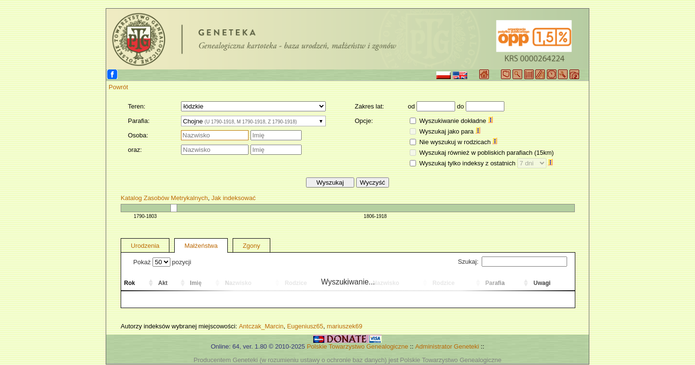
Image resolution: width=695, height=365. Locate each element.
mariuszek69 (344, 326)
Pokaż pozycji (162, 262)
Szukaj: (512, 261)
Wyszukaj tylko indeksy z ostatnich (486, 163)
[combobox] (253, 121)
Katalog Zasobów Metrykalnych (164, 198)
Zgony (251, 245)
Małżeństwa (201, 245)
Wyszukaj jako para (449, 131)
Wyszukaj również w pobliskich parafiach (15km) (486, 152)
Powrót (118, 87)
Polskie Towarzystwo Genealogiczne (357, 346)
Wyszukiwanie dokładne (456, 120)
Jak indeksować (233, 198)
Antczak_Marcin (261, 326)
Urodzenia (145, 245)
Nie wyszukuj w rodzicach (458, 142)
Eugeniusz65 (305, 326)
